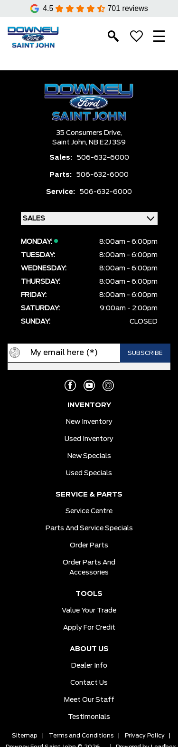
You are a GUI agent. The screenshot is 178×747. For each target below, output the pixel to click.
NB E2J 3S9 (107, 142)
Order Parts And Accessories (89, 567)
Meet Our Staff (89, 700)
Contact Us (89, 683)
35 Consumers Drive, (89, 133)
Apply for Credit (89, 627)
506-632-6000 (103, 157)
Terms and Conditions (81, 735)
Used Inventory (89, 439)
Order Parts (89, 545)
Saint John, (70, 142)
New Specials (89, 456)
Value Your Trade (89, 610)
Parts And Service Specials (89, 528)
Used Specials (89, 473)
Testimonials (89, 717)
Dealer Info (89, 665)
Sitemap (24, 735)
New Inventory (89, 422)
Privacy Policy (145, 735)
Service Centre (89, 511)
